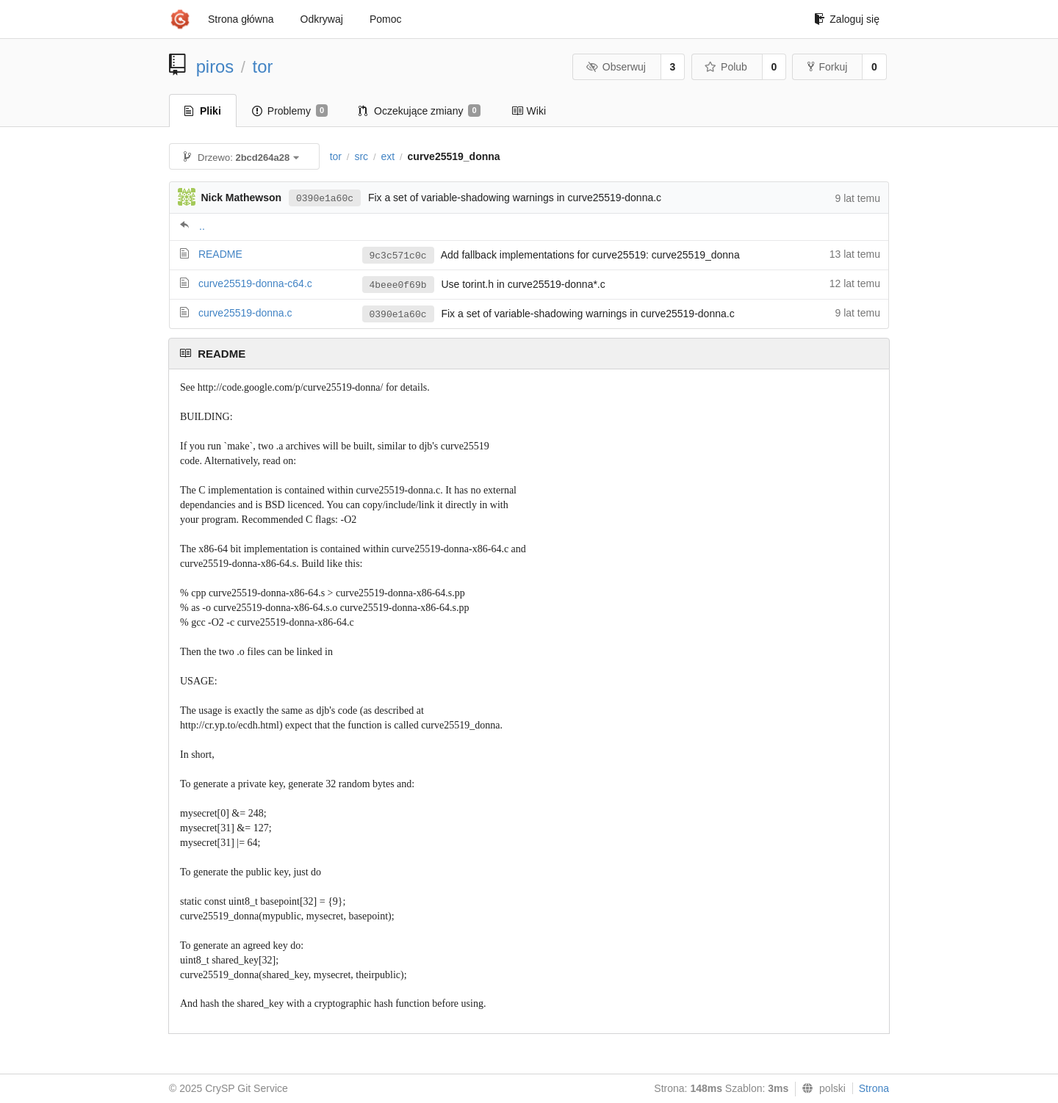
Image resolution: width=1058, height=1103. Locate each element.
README (220, 254)
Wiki (528, 111)
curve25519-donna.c (245, 313)
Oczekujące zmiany (420, 110)
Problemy (290, 110)
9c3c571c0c (398, 255)
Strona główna (241, 19)
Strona (874, 1088)
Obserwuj (616, 67)
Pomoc (386, 19)
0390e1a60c (324, 198)
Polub (726, 67)
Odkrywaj (322, 19)
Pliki (202, 111)
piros (215, 66)
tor (263, 66)
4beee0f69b (398, 285)
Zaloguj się (846, 19)
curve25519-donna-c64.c (255, 283)
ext (388, 156)
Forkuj (827, 67)
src (361, 156)
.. (202, 226)
